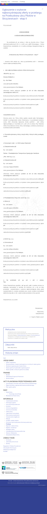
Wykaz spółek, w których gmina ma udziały (17, 369)
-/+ (42, 9)
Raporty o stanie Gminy (12, 426)
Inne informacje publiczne (13, 404)
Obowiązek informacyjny (9, 448)
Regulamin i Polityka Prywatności (12, 446)
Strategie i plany (10, 429)
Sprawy (8, 443)
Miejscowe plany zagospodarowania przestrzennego (20, 385)
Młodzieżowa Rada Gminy (13, 395)
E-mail (43, 21)
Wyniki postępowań (35, 335)
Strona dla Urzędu (11, 483)
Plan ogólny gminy (11, 387)
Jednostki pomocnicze (12, 441)
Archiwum (8, 440)
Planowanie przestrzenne (12, 415)
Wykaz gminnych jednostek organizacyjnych (18, 368)
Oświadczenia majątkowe (12, 417)
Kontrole (8, 406)
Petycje (8, 418)
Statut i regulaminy (11, 362)
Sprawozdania (10, 378)
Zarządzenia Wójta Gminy (12, 434)
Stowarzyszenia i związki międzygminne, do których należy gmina (23, 364)
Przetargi (8, 424)
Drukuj (41, 21)
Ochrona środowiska (11, 409)
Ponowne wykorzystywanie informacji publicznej (19, 422)
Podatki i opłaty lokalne (12, 420)
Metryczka (10, 329)
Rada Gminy (9, 392)
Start (4, 358)
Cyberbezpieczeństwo (12, 401)
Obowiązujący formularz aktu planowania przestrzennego (21, 383)
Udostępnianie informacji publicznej (15, 431)
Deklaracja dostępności (9, 449)
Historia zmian (11, 353)
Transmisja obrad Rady (15, 394)
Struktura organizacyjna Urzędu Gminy (16, 366)
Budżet (8, 374)
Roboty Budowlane (22, 335)
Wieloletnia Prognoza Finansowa (14, 376)
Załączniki (9, 345)
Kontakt (5, 451)
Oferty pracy (9, 411)
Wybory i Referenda (11, 433)
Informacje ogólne (11, 402)
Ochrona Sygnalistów (11, 408)
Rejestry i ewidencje (11, 427)
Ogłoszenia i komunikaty (12, 413)
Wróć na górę (42, 485)
